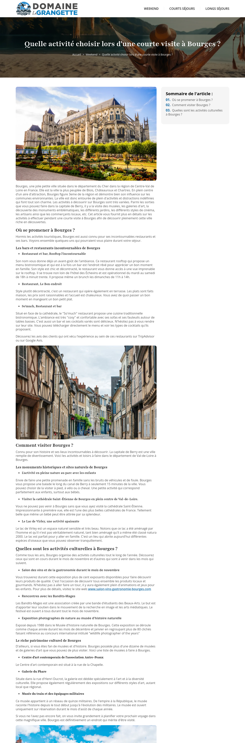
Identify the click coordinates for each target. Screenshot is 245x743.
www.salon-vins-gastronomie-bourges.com (119, 589)
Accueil (76, 54)
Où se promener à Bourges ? (189, 100)
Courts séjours (182, 9)
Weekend (151, 9)
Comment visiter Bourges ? (188, 105)
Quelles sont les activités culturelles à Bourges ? (194, 112)
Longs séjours (217, 9)
